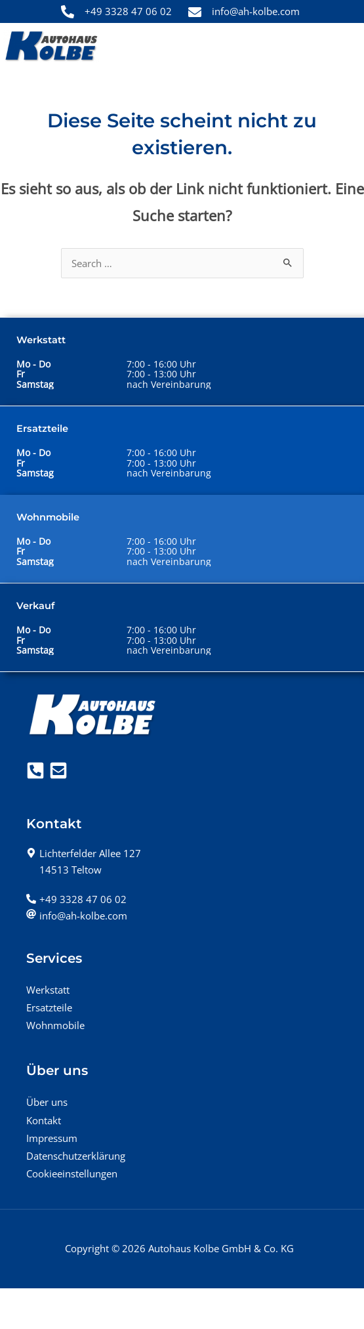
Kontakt (43, 1120)
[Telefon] (35, 770)
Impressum (51, 1138)
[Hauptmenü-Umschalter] (342, 46)
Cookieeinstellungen (71, 1173)
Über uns (47, 1101)
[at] (76, 915)
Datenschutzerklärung (75, 1155)
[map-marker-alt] (83, 853)
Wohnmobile (55, 1025)
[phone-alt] (76, 899)
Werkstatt (48, 989)
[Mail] (58, 770)
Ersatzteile (49, 1007)
